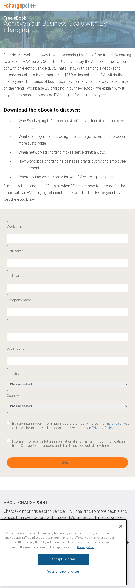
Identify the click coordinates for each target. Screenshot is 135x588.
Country (67, 393)
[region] (63, 552)
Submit (68, 462)
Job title (67, 323)
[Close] (121, 526)
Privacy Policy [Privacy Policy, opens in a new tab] (86, 547)
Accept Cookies (63, 559)
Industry (67, 372)
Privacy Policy (102, 428)
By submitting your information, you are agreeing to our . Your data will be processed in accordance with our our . (71, 426)
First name (67, 249)
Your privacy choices (63, 571)
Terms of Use (111, 423)
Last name (67, 273)
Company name (67, 298)
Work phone (67, 347)
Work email (67, 224)
